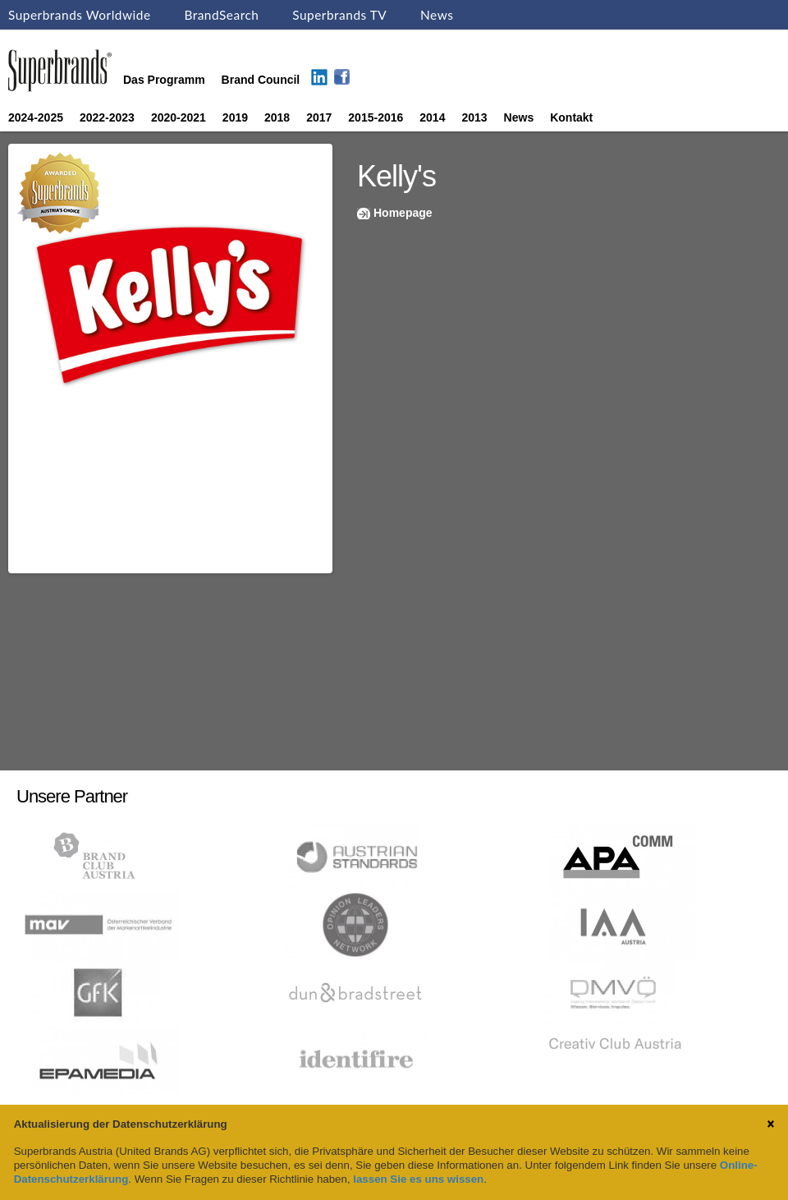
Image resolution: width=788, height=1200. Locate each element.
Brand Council (261, 79)
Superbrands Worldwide (79, 14)
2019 (235, 117)
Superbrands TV (339, 14)
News (436, 14)
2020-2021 (178, 117)
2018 (277, 117)
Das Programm (164, 79)
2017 (319, 117)
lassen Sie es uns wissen (418, 1179)
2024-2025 (35, 117)
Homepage (403, 212)
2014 (432, 117)
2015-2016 (375, 117)
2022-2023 (107, 117)
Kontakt (571, 117)
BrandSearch (221, 14)
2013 (474, 117)
